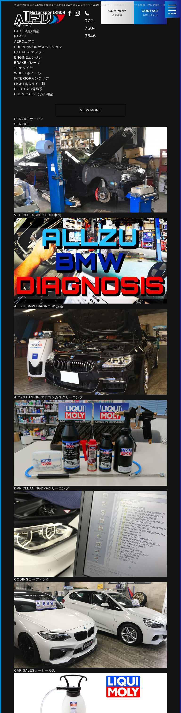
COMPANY (117, 13)
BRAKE (27, 63)
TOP (23, 26)
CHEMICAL (34, 95)
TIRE (23, 69)
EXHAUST (29, 53)
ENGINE (28, 58)
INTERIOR (31, 79)
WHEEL (27, 74)
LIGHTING (29, 84)
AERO (24, 42)
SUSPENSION (38, 48)
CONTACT (150, 13)
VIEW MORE (90, 111)
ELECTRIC (28, 90)
